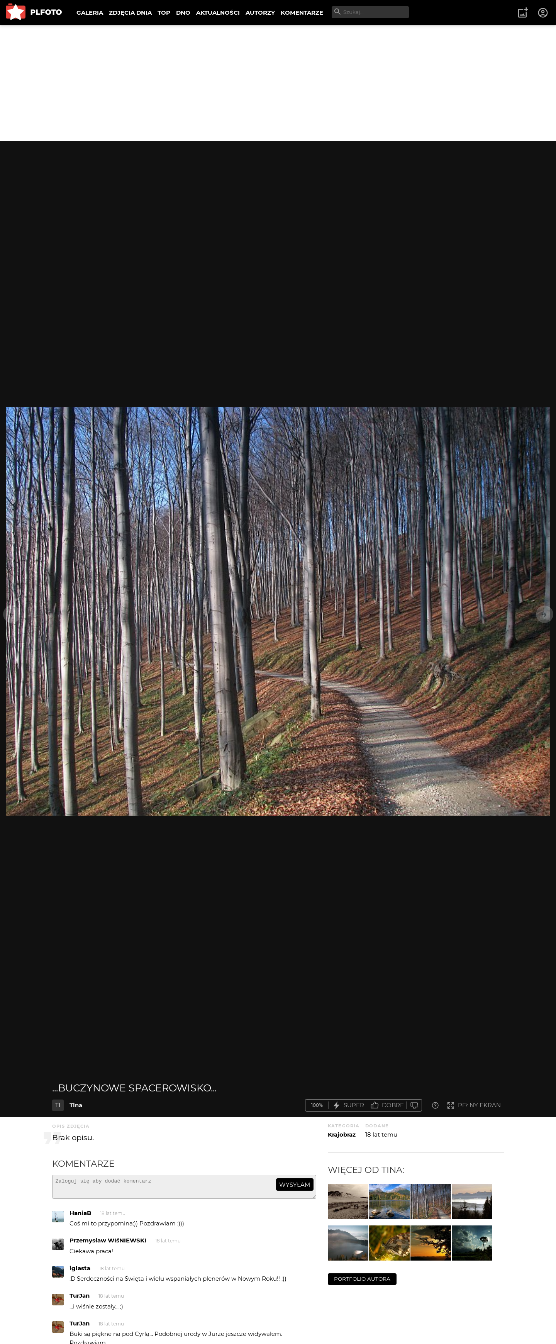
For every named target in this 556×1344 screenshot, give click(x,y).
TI (58, 1105)
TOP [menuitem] (164, 12)
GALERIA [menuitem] (89, 12)
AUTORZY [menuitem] (260, 12)
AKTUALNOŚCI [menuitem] (218, 12)
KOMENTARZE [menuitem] (302, 12)
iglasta (80, 1271)
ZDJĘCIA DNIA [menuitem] (130, 12)
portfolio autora (362, 1279)
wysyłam (294, 1184)
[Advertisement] (278, 83)
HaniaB (80, 1216)
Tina (76, 1105)
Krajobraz (342, 1134)
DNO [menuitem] (183, 12)
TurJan (80, 1299)
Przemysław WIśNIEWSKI (108, 1243)
